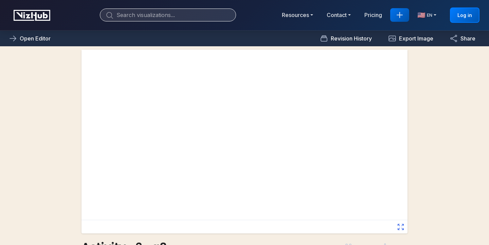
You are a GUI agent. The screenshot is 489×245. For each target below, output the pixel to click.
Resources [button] (295, 15)
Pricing (373, 15)
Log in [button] (464, 15)
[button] (411, 38)
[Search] (168, 15)
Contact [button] (337, 15)
